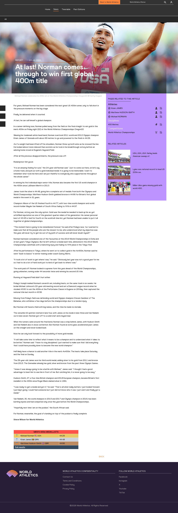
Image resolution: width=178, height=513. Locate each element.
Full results (20, 447)
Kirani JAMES (117, 108)
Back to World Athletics (109, 2)
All (5, 19)
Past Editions (79, 9)
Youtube (122, 488)
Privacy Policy (68, 488)
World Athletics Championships (121, 132)
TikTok (122, 492)
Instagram (123, 481)
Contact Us (68, 477)
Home (47, 9)
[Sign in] (171, 2)
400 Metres (113, 124)
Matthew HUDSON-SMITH (122, 112)
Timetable (66, 9)
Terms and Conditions (72, 481)
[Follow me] (109, 108)
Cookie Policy (69, 485)
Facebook (123, 477)
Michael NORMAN (119, 116)
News (56, 9)
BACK (101, 456)
